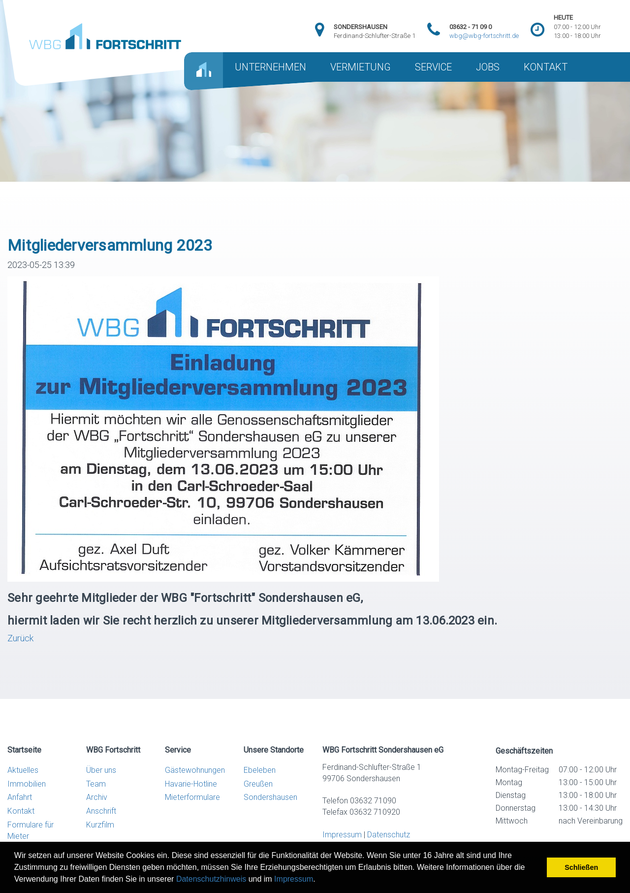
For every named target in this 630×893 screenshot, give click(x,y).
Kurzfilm (100, 824)
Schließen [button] (581, 867)
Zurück (20, 638)
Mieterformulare (192, 797)
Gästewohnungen (195, 770)
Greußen (258, 784)
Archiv (96, 797)
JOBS (488, 67)
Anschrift (101, 811)
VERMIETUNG (360, 67)
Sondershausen (270, 797)
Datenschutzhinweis (211, 879)
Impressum (293, 879)
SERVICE (433, 67)
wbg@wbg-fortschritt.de (484, 35)
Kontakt (20, 811)
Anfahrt (19, 797)
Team (96, 784)
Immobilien (26, 784)
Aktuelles (22, 770)
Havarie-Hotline (191, 784)
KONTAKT (545, 67)
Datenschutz (388, 834)
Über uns (101, 770)
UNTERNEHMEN (270, 67)
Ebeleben (260, 770)
